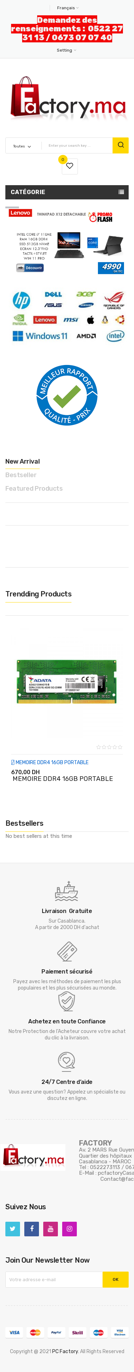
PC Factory (65, 1351)
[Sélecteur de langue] (67, 8)
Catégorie (28, 192)
